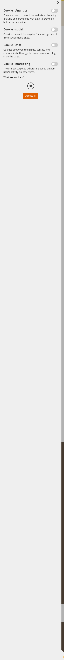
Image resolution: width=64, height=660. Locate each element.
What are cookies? (13, 77)
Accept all (30, 95)
